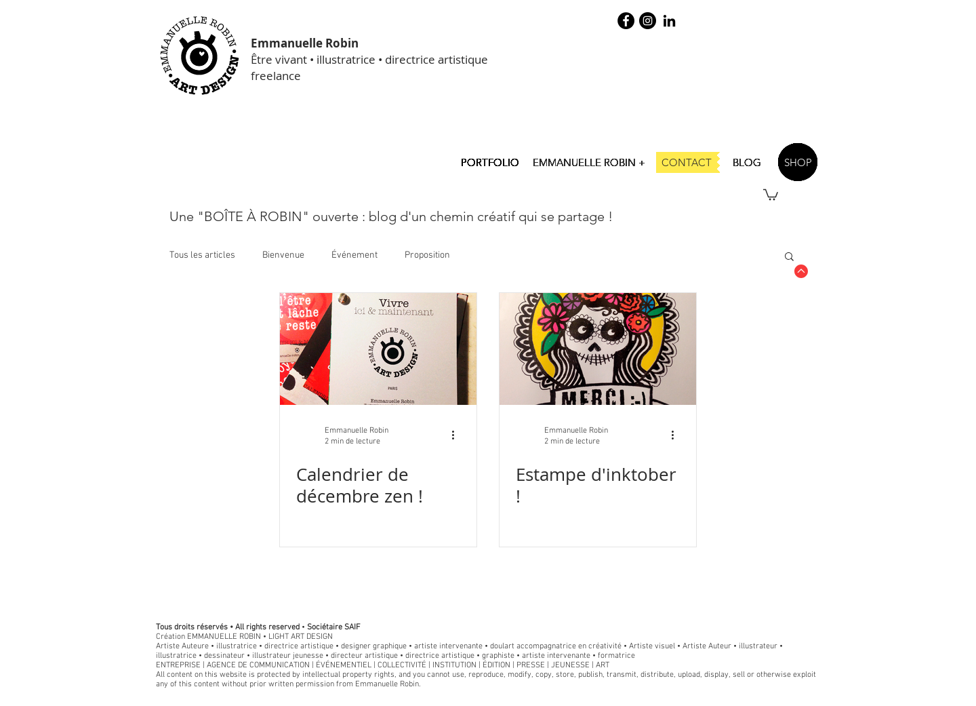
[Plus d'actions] (458, 435)
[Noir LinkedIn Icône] (669, 20)
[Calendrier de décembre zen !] (378, 349)
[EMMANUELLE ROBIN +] (589, 162)
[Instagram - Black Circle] (647, 20)
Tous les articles (202, 255)
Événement (354, 255)
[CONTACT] (686, 162)
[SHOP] (797, 162)
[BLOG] (747, 162)
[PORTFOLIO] (490, 162)
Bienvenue (283, 255)
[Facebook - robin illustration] (625, 20)
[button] (770, 194)
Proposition (427, 255)
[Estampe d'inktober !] (598, 349)
